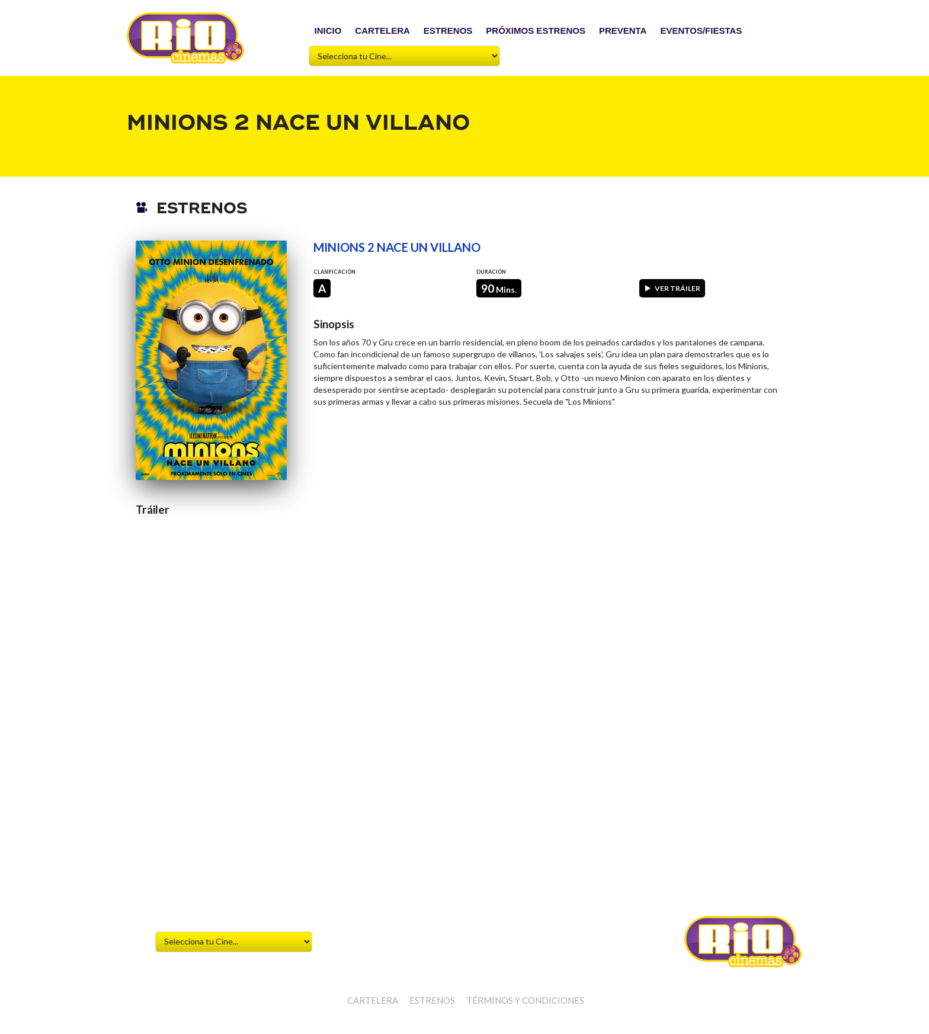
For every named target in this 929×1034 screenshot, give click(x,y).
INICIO (328, 30)
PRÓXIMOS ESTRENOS (535, 30)
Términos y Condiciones (525, 1000)
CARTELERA (382, 30)
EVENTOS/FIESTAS (701, 30)
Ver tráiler (672, 288)
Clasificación (334, 271)
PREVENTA (623, 30)
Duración (491, 271)
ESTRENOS (448, 30)
